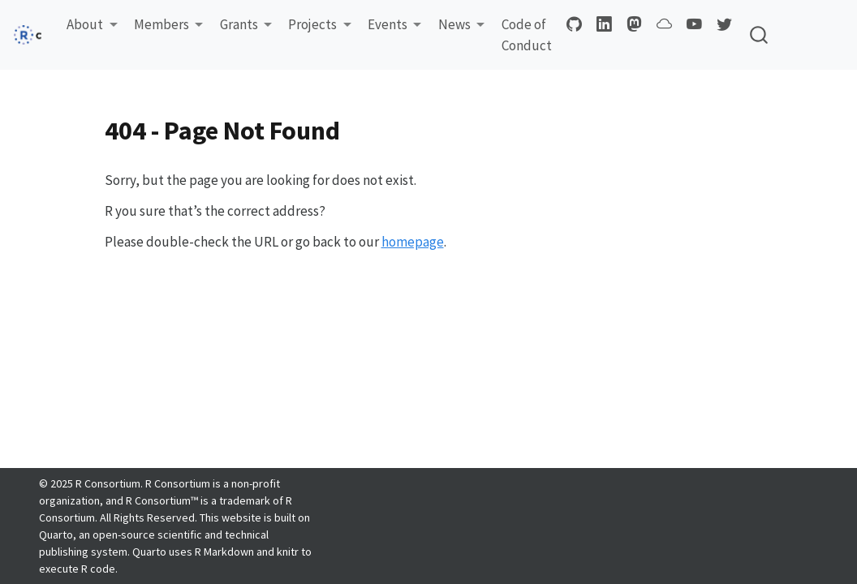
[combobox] (759, 35)
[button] (92, 25)
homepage (412, 242)
